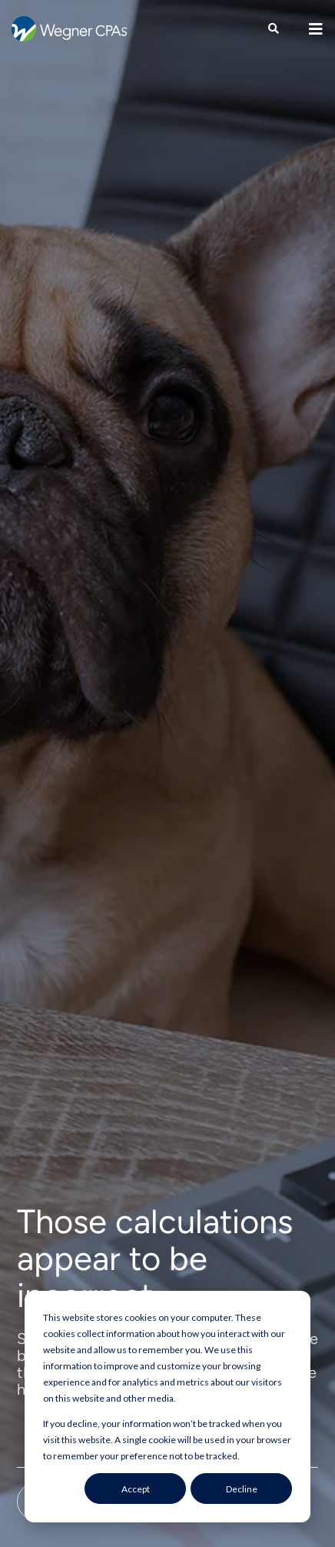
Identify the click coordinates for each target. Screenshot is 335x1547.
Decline (241, 1489)
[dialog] (167, 1406)
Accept (135, 1489)
